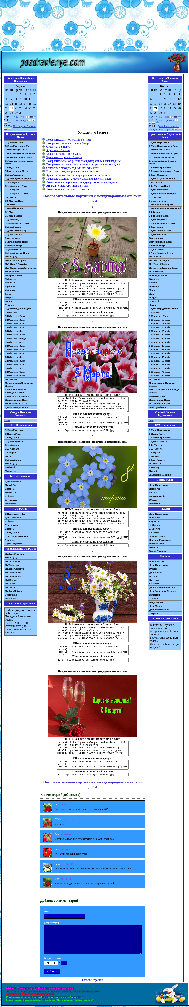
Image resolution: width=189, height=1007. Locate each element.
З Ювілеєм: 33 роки (159, 338)
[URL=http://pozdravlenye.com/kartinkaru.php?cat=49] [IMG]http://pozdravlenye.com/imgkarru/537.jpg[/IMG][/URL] (93, 650)
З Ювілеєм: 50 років (159, 353)
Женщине (10, 290)
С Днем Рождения (14, 142)
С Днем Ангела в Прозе (17, 253)
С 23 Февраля (12, 189)
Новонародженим (158, 275)
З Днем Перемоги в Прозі (162, 223)
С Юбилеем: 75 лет (15, 372)
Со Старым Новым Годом (18, 157)
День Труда (18, 116)
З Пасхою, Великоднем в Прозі (165, 208)
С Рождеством (12, 167)
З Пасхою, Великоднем (161, 204)
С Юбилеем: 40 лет (15, 346)
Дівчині (153, 305)
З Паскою (154, 456)
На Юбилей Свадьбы (16, 264)
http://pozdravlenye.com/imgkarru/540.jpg (93, 316)
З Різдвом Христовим (160, 167)
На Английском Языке (16, 403)
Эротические (11, 594)
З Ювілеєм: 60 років (159, 360)
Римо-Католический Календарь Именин (15, 391)
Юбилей (9, 496)
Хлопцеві (154, 301)
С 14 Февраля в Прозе (16, 186)
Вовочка (153, 547)
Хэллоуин (10, 540)
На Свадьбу (11, 256)
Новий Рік (154, 488)
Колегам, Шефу (157, 245)
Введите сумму (53, 958)
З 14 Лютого (155, 182)
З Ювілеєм (154, 312)
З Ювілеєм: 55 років (159, 357)
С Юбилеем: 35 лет (15, 342)
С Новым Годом (13, 434)
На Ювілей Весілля (159, 264)
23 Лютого (154, 528)
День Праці (163, 116)
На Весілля (155, 256)
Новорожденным (13, 275)
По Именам (11, 379)
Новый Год (10, 485)
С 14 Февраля (12, 182)
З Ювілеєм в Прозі (158, 316)
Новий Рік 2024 (157, 561)
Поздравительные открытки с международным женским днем (83, 160)
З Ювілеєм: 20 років (159, 327)
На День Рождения (14, 554)
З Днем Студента (158, 174)
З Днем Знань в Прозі (160, 230)
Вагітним (154, 580)
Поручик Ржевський (160, 540)
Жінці (152, 290)
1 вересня (154, 613)
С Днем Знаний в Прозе (17, 230)
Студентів (154, 521)
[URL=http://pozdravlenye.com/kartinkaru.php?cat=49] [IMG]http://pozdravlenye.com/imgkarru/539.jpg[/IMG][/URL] (93, 420)
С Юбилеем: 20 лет (15, 327)
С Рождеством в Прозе (16, 171)
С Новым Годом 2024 (16, 149)
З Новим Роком (157, 434)
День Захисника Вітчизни (162, 591)
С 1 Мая (9, 212)
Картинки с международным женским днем (72, 171)
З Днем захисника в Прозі (162, 193)
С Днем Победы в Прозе (17, 223)
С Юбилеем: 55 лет (15, 357)
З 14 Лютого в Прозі (159, 186)
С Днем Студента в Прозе (18, 178)
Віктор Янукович (158, 551)
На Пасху (10, 456)
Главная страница (92, 979)
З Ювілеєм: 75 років (159, 372)
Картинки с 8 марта (58, 150)
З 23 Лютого (155, 448)
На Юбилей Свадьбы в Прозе (20, 267)
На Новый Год (12, 561)
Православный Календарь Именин (19, 384)
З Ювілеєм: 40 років (159, 346)
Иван (7, 420)
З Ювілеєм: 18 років (159, 323)
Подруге (9, 297)
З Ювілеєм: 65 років (159, 364)
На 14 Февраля (13, 572)
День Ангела (155, 572)
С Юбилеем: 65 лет (15, 364)
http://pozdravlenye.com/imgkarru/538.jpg (93, 545)
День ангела (11, 525)
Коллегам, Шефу (13, 245)
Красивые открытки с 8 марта (64, 157)
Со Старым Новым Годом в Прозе (19, 162)
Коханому (154, 279)
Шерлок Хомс (156, 543)
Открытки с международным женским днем (72, 167)
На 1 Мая (10, 587)
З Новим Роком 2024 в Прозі (163, 153)
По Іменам (154, 379)
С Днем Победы (13, 219)
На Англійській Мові (160, 403)
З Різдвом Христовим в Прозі (164, 171)
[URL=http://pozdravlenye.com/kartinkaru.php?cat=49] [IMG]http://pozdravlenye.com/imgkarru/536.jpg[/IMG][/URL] (93, 765)
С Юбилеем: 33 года (15, 338)
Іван (150, 420)
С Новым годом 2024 (15, 514)
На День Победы (13, 591)
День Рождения (13, 481)
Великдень (154, 594)
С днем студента (13, 543)
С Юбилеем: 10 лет (15, 319)
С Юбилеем (11, 312)
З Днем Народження (159, 142)
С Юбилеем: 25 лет (15, 331)
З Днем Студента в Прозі (162, 178)
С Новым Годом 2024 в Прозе (20, 153)
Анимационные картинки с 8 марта (67, 185)
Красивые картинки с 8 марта (64, 153)
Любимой (10, 282)
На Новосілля (156, 271)
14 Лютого (154, 525)
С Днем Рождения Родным (18, 308)
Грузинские (11, 500)
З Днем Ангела (157, 249)
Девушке (9, 305)
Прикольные (11, 503)
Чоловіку (154, 286)
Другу (8, 293)
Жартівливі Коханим (160, 474)
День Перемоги (165, 119)
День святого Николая (16, 536)
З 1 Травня (154, 212)
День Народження (158, 485)
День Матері (155, 606)
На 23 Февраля (13, 576)
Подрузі (153, 297)
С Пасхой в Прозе (14, 208)
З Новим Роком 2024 (159, 149)
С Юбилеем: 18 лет (15, 323)
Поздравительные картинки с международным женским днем (83, 164)
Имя (46, 911)
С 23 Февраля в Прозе (16, 193)
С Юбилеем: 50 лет (15, 353)
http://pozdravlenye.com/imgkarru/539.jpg (93, 430)
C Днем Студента (14, 441)
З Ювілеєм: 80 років (159, 375)
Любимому (10, 279)
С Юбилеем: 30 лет (15, 334)
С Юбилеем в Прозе (15, 316)
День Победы (20, 119)
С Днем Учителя (13, 234)
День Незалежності (159, 609)
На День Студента (14, 568)
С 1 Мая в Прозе (13, 215)
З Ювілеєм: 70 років (159, 368)
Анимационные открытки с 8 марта (67, 189)
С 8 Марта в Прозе (14, 201)
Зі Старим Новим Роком (161, 157)
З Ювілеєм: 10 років (159, 319)
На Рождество (12, 565)
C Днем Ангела (13, 460)
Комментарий (52, 922)
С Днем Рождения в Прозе (18, 146)
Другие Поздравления (16, 407)
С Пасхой (10, 204)
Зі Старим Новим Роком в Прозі (162, 162)
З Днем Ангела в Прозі (161, 253)
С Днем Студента (14, 174)
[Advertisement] (94, 26)
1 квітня (153, 598)
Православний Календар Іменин (162, 384)
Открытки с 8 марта (58, 146)
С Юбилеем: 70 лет (15, 368)
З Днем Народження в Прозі (163, 146)
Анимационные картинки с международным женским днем (82, 182)
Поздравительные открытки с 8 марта (68, 139)
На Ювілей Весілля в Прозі (163, 267)
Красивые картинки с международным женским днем (78, 175)
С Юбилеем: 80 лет (15, 375)
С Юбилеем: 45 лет (15, 349)
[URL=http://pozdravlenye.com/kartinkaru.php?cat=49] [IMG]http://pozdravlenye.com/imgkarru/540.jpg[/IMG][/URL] (93, 306)
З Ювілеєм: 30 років (159, 334)
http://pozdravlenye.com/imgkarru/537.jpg (93, 660)
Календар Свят (157, 396)
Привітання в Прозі (159, 400)
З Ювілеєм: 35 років (159, 342)
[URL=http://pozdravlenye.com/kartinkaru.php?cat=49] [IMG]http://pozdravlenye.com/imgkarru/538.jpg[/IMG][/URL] (93, 535)
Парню (8, 301)
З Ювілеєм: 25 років (159, 331)
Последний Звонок (24, 126)
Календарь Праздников (17, 396)
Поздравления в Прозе (16, 400)
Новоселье (10, 492)
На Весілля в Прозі (159, 260)
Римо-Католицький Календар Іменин (164, 391)
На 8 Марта (11, 580)
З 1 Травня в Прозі (159, 215)
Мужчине (10, 286)
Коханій (153, 282)
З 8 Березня (155, 197)
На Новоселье (12, 271)
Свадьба (9, 488)
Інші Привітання (158, 407)
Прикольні (155, 503)
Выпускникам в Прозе (16, 241)
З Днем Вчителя (157, 234)
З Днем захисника (158, 189)
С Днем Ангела (13, 249)
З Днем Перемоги (158, 219)
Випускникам (156, 238)
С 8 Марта (10, 197)
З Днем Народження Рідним (163, 308)
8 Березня (154, 532)
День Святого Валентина (162, 587)
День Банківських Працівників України (163, 128)
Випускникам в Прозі (160, 241)
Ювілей (153, 500)
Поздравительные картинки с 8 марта (68, 143)
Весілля (153, 492)
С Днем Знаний (13, 227)
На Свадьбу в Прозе (15, 260)
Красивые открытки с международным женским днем (78, 178)
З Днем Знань (156, 227)
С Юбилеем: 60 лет (15, 360)
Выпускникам (12, 238)
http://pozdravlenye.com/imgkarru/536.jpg (93, 774)
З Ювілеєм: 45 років (159, 349)
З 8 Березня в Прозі (159, 201)
